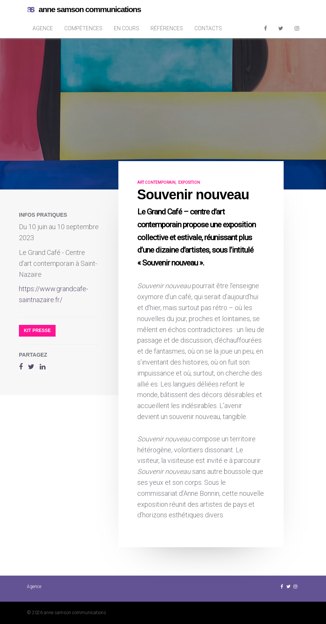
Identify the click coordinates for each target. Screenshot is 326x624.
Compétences (83, 28)
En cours (126, 28)
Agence (43, 28)
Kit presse (37, 330)
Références (167, 28)
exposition (189, 182)
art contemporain (156, 182)
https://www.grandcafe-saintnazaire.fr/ (53, 294)
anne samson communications (84, 9)
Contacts (208, 28)
